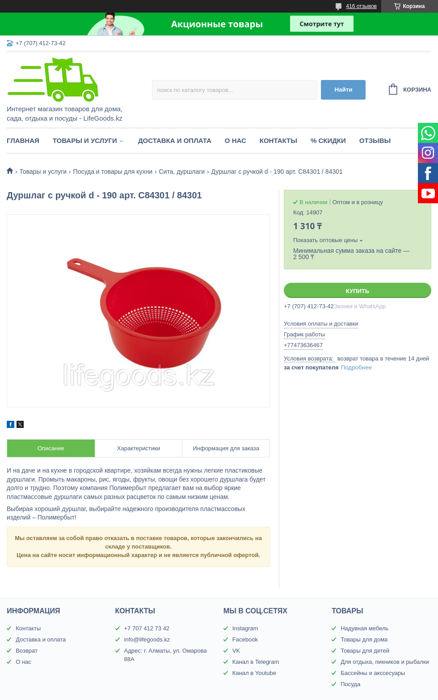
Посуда (350, 684)
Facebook (245, 639)
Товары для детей (365, 650)
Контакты (278, 140)
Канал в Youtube (254, 673)
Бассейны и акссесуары (373, 673)
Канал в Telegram (255, 661)
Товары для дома (364, 639)
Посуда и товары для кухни (112, 171)
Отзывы (375, 140)
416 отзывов (361, 6)
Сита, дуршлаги (182, 171)
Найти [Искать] (343, 89)
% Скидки (328, 140)
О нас (235, 140)
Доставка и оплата (174, 140)
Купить (357, 291)
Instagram (245, 628)
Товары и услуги (85, 140)
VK (236, 650)
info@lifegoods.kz (147, 639)
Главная (23, 140)
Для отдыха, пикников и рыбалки (385, 661)
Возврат (27, 650)
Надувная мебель (364, 628)
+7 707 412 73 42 (147, 628)
